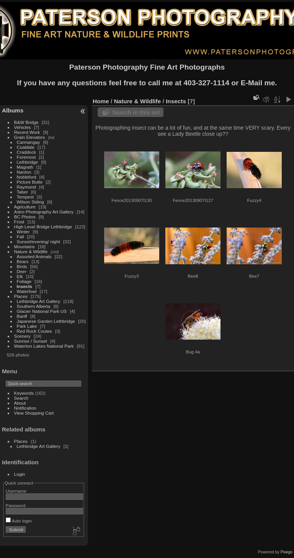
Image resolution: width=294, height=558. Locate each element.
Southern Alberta (34, 306)
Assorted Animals (34, 256)
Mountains (24, 246)
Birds (22, 266)
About (20, 402)
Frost (19, 221)
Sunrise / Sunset (30, 340)
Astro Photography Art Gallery (44, 211)
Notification (25, 407)
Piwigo (286, 552)
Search (21, 397)
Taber (22, 191)
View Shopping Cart (34, 412)
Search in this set (136, 112)
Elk (20, 276)
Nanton (24, 171)
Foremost (26, 157)
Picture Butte (29, 181)
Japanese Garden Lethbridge (46, 321)
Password (16, 505)
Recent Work (27, 132)
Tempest (25, 196)
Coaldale (25, 147)
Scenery (22, 335)
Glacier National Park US (42, 311)
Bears (23, 261)
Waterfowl (27, 291)
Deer (22, 271)
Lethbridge (27, 161)
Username (16, 490)
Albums (12, 110)
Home (101, 101)
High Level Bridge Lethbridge (43, 226)
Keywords (24, 392)
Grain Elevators (30, 137)
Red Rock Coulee (34, 331)
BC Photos (25, 216)
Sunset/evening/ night (38, 241)
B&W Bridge (26, 122)
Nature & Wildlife (31, 251)
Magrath (25, 166)
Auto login (19, 520)
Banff (22, 316)
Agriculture (25, 206)
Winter (23, 231)
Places (21, 296)
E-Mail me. (259, 83)
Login (19, 474)
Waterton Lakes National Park (44, 345)
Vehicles (22, 127)
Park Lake (27, 326)
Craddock (26, 152)
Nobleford (26, 176)
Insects (25, 286)
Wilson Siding (30, 201)
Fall (20, 236)
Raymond (26, 186)
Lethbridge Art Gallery (38, 301)
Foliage (24, 281)
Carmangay (28, 142)
